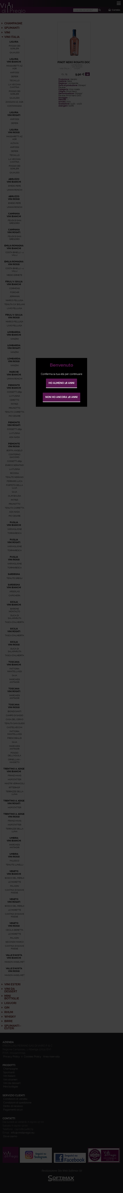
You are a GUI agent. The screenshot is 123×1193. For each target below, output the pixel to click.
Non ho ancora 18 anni (61, 397)
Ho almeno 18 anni (61, 383)
